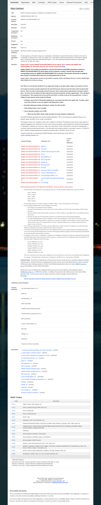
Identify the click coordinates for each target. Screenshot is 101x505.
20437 (13, 417)
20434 (13, 410)
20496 (13, 453)
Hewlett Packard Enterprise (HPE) (50, 151)
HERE (63, 66)
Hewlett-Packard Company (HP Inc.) (31, 371)
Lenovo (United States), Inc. (48, 173)
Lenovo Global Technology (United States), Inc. (34, 379)
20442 (13, 423)
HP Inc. (43, 154)
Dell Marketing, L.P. (46, 157)
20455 (13, 440)
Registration (25, 2)
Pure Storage (44, 182)
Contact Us (94, 2)
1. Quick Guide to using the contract (31, 352)
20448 (13, 430)
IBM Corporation (45, 165)
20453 (13, 433)
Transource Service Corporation (49, 170)
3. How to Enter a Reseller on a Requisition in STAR (35, 355)
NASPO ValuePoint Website (28, 135)
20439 (13, 420)
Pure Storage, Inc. (26, 390)
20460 (13, 443)
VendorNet (14, 2)
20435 (13, 414)
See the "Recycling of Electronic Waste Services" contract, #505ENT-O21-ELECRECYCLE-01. (50, 278)
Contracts (41, 2)
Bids (33, 2)
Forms (61, 2)
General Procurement (74, 2)
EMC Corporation (45, 159)
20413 (13, 404)
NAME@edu (39, 272)
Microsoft (43, 167)
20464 (13, 447)
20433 (13, 407)
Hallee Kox (24, 47)
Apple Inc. (43, 146)
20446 (13, 427)
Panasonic (44, 149)
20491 (13, 450)
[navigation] (50, 2)
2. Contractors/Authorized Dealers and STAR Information (36, 350)
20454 (13, 437)
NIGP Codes (52, 2)
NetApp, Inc (24, 384)
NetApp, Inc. (44, 162)
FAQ (86, 2)
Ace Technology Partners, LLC (49, 175)
